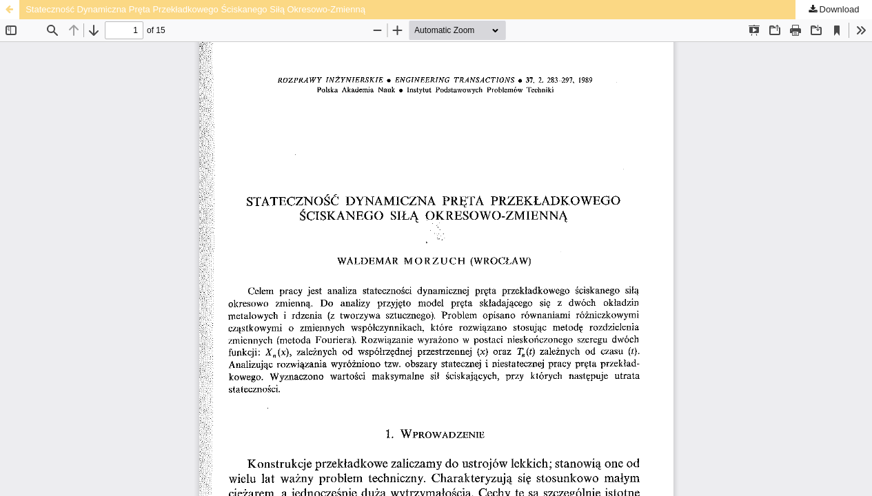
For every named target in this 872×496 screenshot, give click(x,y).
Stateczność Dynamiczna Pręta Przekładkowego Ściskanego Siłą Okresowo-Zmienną (195, 9)
